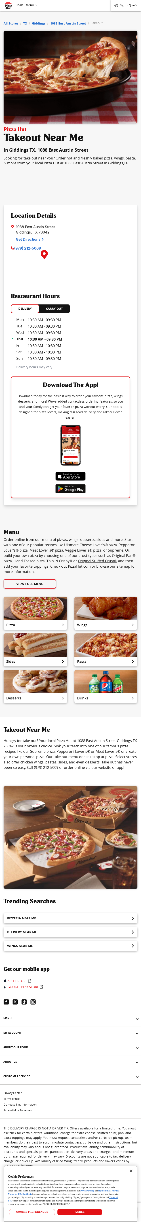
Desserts (35, 698)
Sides (35, 661)
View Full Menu (30, 584)
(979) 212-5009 (27, 248)
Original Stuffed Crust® (97, 560)
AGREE (79, 1211)
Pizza (35, 624)
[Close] (131, 1171)
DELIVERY (25, 309)
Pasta (106, 661)
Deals (19, 5)
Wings (106, 624)
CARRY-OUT (54, 309)
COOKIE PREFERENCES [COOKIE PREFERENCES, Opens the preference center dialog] (32, 1211)
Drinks (106, 698)
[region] (70, 1194)
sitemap (123, 566)
